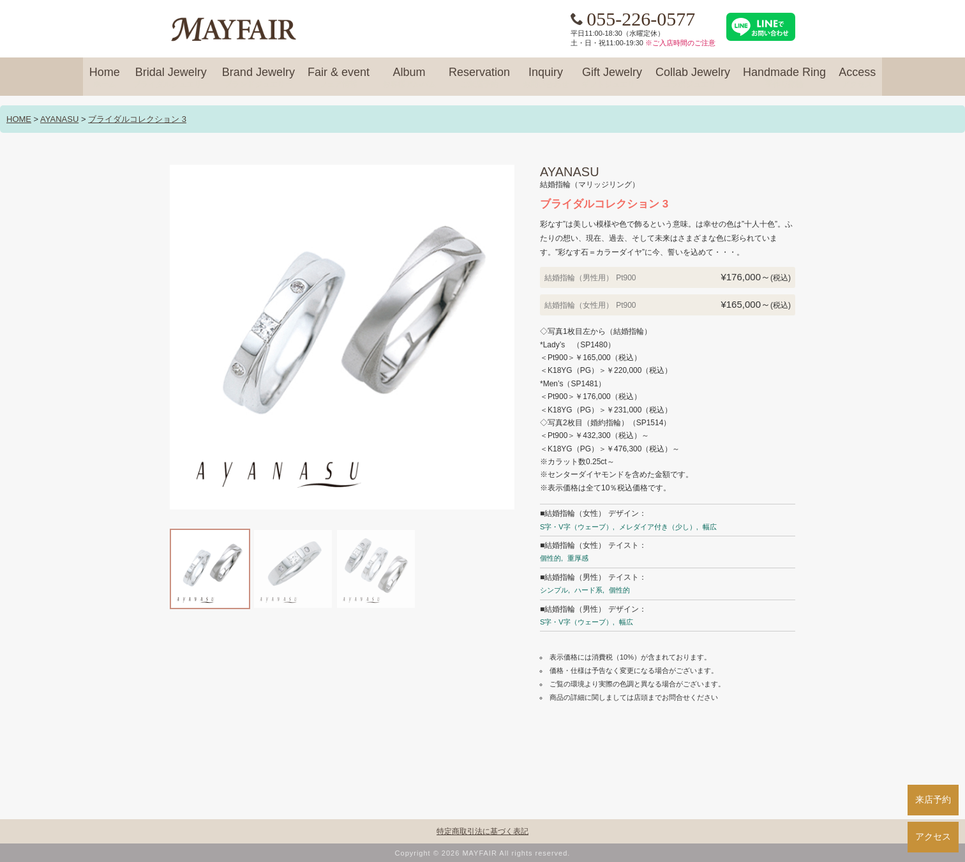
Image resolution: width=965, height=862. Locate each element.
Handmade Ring (784, 78)
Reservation (479, 78)
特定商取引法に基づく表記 (482, 831)
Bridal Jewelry (171, 78)
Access (857, 78)
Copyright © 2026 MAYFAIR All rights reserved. (483, 853)
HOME (18, 119)
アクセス (933, 836)
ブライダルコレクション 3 (137, 119)
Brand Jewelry (258, 78)
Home (104, 78)
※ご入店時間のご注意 (680, 43)
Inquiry (546, 78)
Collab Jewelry (692, 78)
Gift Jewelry (612, 78)
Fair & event (339, 78)
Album (409, 78)
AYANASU (59, 119)
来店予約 (933, 799)
